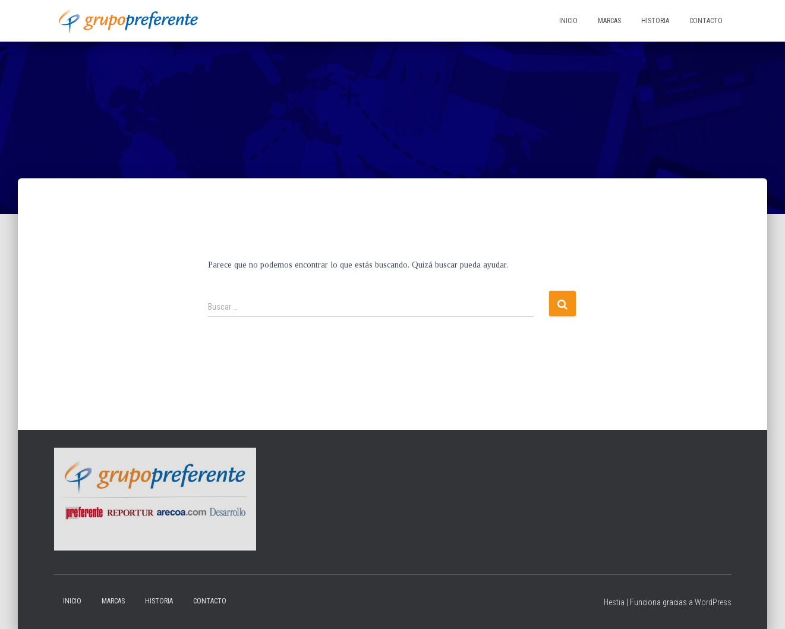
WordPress (713, 602)
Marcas (609, 21)
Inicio (568, 21)
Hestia (614, 602)
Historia (655, 21)
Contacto (706, 21)
